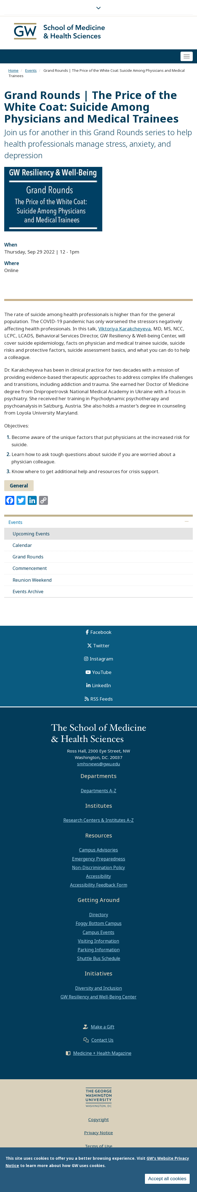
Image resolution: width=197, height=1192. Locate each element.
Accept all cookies (167, 1178)
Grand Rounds (28, 557)
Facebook (101, 632)
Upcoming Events (31, 534)
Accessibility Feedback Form (98, 885)
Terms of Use (98, 1146)
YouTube (102, 672)
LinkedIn (101, 685)
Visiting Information (98, 941)
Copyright (98, 1119)
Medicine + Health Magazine (102, 1053)
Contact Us (102, 1040)
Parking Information (99, 949)
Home (13, 70)
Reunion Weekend (32, 580)
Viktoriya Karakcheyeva (124, 328)
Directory (98, 914)
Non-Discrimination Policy (98, 867)
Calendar (22, 545)
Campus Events (98, 932)
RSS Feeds (101, 699)
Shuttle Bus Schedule (98, 958)
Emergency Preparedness (98, 859)
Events (31, 70)
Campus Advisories (98, 850)
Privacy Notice (98, 1132)
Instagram (101, 658)
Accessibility (98, 876)
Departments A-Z (98, 790)
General (19, 485)
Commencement (30, 568)
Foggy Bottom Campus (99, 923)
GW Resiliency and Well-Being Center (98, 997)
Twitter (101, 645)
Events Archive (28, 591)
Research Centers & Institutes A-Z (98, 820)
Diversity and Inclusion (98, 988)
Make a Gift (102, 1027)
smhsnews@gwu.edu (98, 764)
